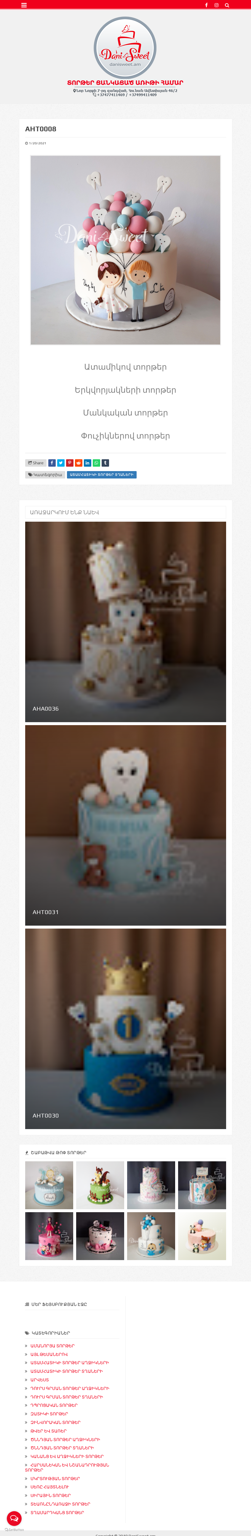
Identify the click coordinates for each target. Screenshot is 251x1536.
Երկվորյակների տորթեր (126, 389)
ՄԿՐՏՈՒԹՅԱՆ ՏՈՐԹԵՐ (55, 1478)
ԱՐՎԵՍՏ (40, 1379)
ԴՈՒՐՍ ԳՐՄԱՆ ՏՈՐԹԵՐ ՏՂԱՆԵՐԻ (67, 1397)
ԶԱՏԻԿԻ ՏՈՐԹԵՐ (49, 1413)
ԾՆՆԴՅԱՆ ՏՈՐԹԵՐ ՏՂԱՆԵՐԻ (62, 1448)
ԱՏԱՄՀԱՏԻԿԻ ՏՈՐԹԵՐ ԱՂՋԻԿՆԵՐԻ (70, 1362)
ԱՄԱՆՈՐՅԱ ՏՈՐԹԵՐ (53, 1345)
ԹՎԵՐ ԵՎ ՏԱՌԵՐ (49, 1431)
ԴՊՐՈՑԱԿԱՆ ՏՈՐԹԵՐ (54, 1405)
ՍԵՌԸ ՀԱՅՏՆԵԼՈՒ (50, 1487)
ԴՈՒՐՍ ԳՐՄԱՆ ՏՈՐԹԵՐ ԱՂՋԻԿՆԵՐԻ (70, 1388)
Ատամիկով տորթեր (125, 366)
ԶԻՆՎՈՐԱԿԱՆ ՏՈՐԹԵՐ (56, 1422)
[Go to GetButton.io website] (14, 1530)
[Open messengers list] (14, 1518)
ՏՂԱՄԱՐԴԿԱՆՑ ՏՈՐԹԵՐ (57, 1512)
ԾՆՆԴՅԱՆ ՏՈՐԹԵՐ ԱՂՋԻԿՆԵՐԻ (65, 1439)
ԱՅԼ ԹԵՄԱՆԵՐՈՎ (49, 1354)
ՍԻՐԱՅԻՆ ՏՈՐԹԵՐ (51, 1495)
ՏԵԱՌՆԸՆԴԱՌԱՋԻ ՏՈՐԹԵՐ (60, 1504)
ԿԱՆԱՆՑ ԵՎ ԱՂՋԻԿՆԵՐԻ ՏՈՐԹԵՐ (67, 1456)
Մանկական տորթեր (125, 412)
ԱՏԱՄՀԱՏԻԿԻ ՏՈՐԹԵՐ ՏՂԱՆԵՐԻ (102, 474)
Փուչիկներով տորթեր (125, 435)
